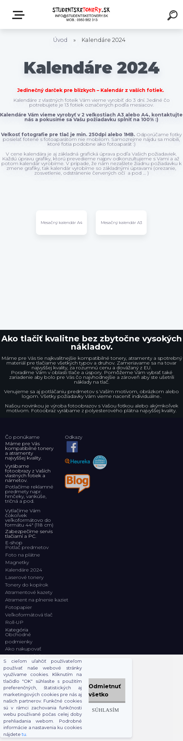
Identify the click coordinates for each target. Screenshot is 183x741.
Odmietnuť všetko (105, 690)
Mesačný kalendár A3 (121, 222)
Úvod (60, 40)
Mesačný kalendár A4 (62, 222)
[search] (173, 16)
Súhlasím (105, 709)
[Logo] (81, 14)
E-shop (19, 15)
